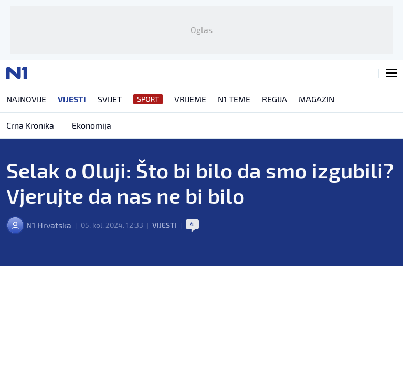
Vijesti (164, 224)
